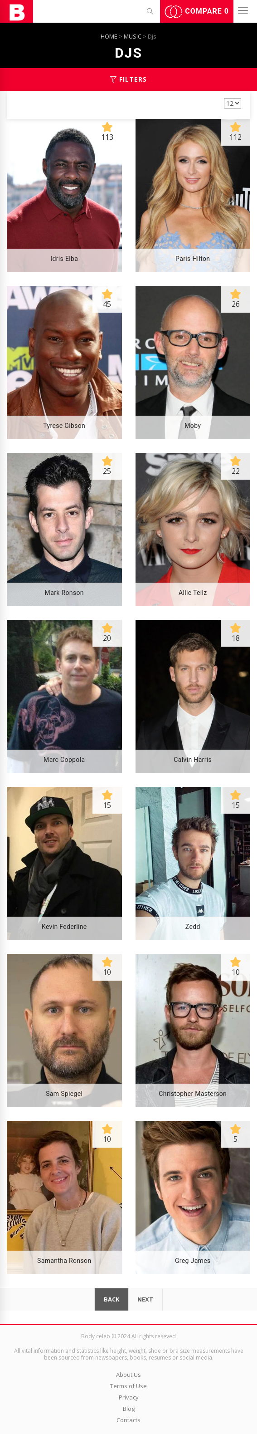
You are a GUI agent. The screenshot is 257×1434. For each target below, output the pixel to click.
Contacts (128, 1420)
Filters (128, 79)
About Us (128, 1374)
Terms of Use (128, 1386)
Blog (129, 1409)
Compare (197, 12)
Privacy (129, 1397)
